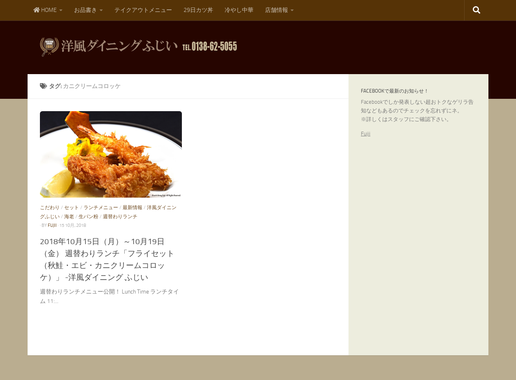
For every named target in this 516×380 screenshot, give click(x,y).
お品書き (85, 10)
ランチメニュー (101, 207)
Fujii (365, 134)
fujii (52, 225)
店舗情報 (276, 10)
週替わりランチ (120, 216)
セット (71, 207)
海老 (69, 216)
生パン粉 (88, 216)
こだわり (50, 207)
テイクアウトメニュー (143, 10)
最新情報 (132, 207)
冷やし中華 (239, 10)
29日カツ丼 (198, 10)
